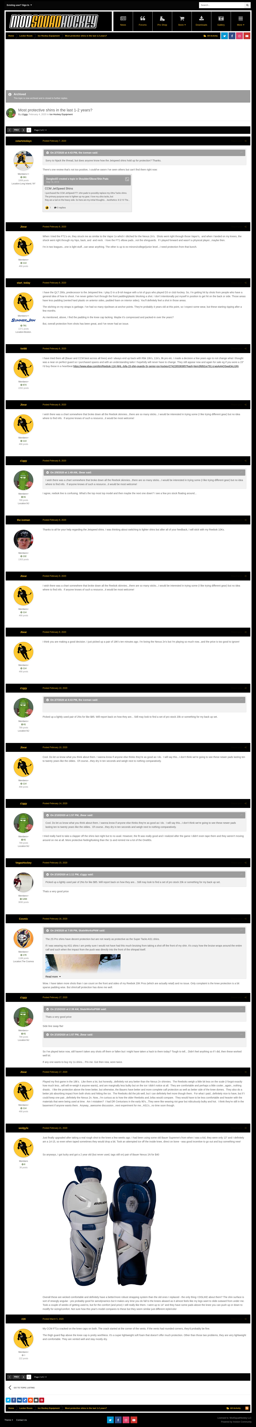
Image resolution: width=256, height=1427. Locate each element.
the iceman (83, 152)
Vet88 (23, 348)
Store (182, 24)
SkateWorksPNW (87, 930)
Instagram (239, 35)
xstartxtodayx (23, 141)
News (123, 24)
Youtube (247, 35)
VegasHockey (23, 862)
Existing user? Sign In (19, 5)
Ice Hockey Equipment (61, 114)
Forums (143, 24)
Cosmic (23, 918)
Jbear (23, 226)
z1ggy (25, 114)
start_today (23, 282)
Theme (8, 1420)
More (240, 24)
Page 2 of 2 (40, 130)
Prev (16, 130)
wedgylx (23, 1128)
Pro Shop (162, 24)
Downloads (201, 24)
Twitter (224, 35)
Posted (53, 141)
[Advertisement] (70, 65)
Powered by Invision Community (236, 1422)
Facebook (232, 35)
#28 (23, 1319)
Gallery (221, 24)
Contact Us (21, 1420)
